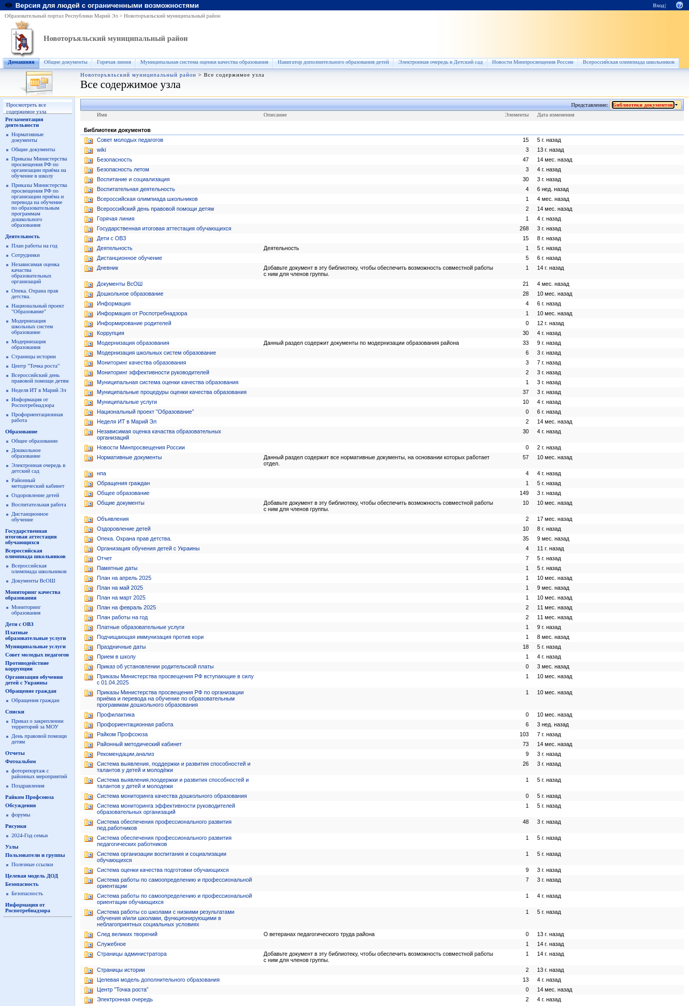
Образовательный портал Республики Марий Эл (61, 16)
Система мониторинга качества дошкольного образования (172, 796)
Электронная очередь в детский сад (38, 468)
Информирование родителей (134, 323)
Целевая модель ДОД (31, 876)
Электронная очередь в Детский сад (440, 62)
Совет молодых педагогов (37, 655)
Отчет (104, 558)
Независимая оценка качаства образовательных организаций (35, 272)
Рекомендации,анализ (125, 754)
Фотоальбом (20, 761)
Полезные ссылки (32, 864)
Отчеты (15, 753)
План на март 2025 (121, 597)
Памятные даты (117, 568)
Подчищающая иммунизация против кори (150, 637)
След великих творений (127, 934)
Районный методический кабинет (37, 483)
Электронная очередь (125, 999)
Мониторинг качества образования (32, 595)
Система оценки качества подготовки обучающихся (162, 870)
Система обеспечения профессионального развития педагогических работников (164, 841)
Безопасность (22, 884)
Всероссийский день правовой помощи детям (40, 378)
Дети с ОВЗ (19, 624)
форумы (21, 815)
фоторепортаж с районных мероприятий (39, 773)
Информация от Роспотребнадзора (32, 402)
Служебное (111, 944)
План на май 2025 (120, 588)
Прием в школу (116, 656)
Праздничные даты (121, 647)
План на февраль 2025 (126, 607)
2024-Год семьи (29, 835)
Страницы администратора (132, 954)
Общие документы (66, 62)
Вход (658, 5)
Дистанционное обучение (29, 516)
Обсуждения (20, 805)
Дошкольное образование (26, 453)
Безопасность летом (123, 169)
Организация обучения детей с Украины (34, 680)
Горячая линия (114, 62)
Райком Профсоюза (29, 797)
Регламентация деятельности (24, 122)
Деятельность (22, 236)
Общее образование (34, 441)
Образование (21, 431)
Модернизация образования (28, 344)
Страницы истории (33, 356)
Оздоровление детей (35, 495)
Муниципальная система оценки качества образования (204, 62)
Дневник (107, 268)
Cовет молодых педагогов (130, 140)
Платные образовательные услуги (35, 635)
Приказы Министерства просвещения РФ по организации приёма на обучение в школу (39, 167)
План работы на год (34, 246)
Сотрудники (25, 255)
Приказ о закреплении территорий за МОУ (37, 724)
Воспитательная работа (38, 504)
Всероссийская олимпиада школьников (628, 62)
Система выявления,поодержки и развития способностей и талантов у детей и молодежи (173, 783)
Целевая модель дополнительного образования (158, 979)
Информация (114, 303)
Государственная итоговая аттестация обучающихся (31, 536)
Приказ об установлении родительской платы (155, 666)
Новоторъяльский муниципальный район (172, 16)
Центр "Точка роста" (35, 366)
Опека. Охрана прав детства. (134, 538)
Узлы (12, 847)
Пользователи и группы (35, 855)
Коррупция (110, 333)
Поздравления (28, 786)
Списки (14, 712)
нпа (101, 473)
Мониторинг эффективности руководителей (153, 372)
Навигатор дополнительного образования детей (333, 62)
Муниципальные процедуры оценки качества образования (172, 392)
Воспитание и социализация (133, 179)
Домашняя (21, 62)
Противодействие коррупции (27, 666)
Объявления (113, 519)
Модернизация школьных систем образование (32, 326)
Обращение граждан (30, 691)
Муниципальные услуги (35, 646)
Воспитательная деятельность (136, 189)
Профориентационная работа (135, 724)
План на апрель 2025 (124, 578)
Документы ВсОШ (33, 581)
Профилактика (116, 714)
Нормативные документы (27, 137)
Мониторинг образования (26, 610)
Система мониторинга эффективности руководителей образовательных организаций (166, 809)
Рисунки (15, 826)
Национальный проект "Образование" (37, 308)
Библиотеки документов (643, 105)
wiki (101, 150)
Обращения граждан (35, 700)
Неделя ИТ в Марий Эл (38, 390)
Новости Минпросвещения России (532, 62)
